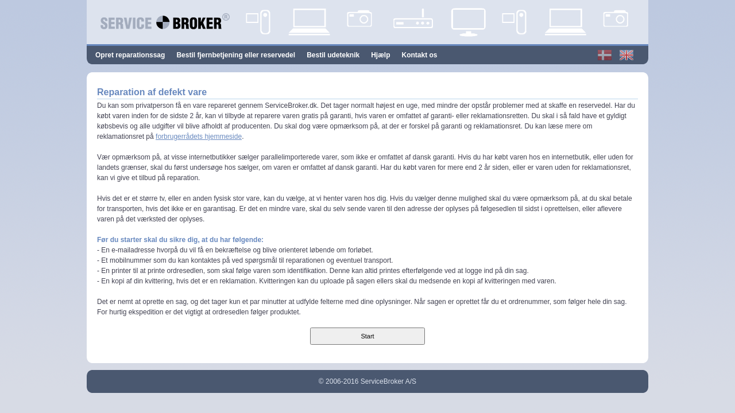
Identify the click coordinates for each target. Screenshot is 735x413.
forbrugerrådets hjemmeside (199, 137)
